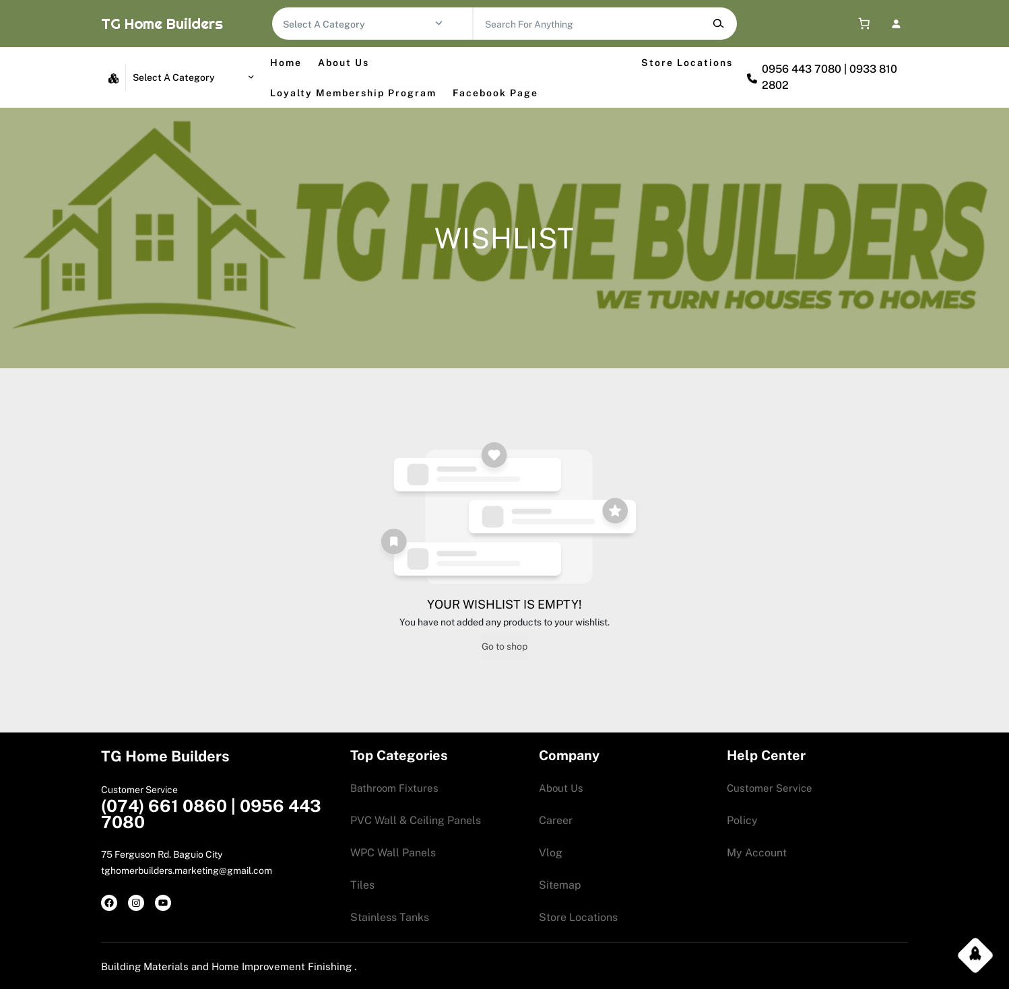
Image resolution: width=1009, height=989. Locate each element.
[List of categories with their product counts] (358, 24)
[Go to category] (439, 23)
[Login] (895, 23)
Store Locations (687, 62)
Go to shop (504, 646)
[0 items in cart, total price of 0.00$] (860, 23)
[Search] (717, 23)
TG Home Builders (162, 23)
